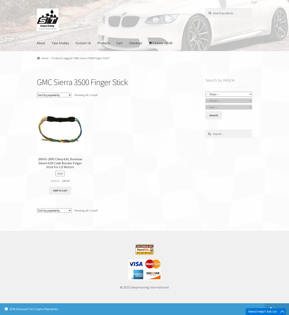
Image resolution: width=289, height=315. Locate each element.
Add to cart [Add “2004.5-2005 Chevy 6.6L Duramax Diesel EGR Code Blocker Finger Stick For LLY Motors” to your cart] (60, 190)
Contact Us (83, 43)
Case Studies (60, 43)
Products (103, 43)
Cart (119, 43)
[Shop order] (54, 95)
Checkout (135, 43)
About (41, 43)
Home (45, 58)
